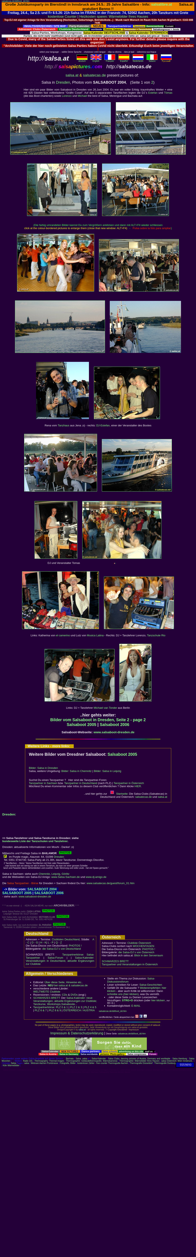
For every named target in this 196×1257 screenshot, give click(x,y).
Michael (82, 95)
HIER (138, 786)
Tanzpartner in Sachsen (43, 783)
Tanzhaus (63, 425)
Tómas (168, 92)
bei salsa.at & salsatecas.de (68, 985)
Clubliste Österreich (139, 942)
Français (109, 60)
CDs (64, 994)
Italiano (152, 60)
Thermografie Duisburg (165, 1063)
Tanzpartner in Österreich (129, 783)
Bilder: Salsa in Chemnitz (76, 771)
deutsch (82, 60)
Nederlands (138, 60)
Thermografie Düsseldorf (141, 1063)
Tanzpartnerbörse (43, 1007)
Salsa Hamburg (179, 1058)
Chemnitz (44, 873)
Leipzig (55, 873)
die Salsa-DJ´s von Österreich (136, 952)
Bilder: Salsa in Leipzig (107, 771)
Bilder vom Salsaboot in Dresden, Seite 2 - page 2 (98, 719)
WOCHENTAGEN (143, 946)
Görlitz (66, 873)
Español (124, 60)
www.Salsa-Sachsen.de (65, 877)
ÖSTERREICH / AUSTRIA (79, 1010)
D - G (34, 942)
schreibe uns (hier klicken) (123, 994)
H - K (43, 942)
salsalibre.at (161, 4)
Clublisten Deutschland (66, 939)
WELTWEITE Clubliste (46, 991)
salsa (84, 1058)
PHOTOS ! (75, 945)
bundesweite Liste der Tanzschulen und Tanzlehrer (35, 841)
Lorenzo (67, 95)
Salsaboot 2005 (81, 724)
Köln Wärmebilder (11, 1065)
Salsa (78, 1058)
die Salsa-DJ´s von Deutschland (61, 948)
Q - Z (59, 942)
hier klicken (158, 1000)
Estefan (152, 92)
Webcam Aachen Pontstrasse (44, 1063)
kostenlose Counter (62, 16)
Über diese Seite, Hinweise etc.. (64, 982)
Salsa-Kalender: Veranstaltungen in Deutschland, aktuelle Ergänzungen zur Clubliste (60, 960)
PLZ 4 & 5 (90, 1007)
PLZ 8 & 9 (55, 1010)
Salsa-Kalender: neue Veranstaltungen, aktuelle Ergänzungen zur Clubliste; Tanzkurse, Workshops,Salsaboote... (65, 1001)
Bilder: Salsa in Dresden (43, 767)
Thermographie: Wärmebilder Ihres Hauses (139, 1061)
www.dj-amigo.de (96, 877)
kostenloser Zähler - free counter (92, 1063)
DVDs (74, 994)
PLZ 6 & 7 (41, 1010)
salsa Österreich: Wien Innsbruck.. (177, 1061)
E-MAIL (135, 1005)
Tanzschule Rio (156, 635)
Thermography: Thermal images (49, 1061)
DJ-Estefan (103, 425)
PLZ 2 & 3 (76, 1007)
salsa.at (71, 75)
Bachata (70, 1058)
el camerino (63, 635)
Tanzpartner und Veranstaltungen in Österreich (130, 964)
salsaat (162, 796)
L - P (51, 942)
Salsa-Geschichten (150, 984)
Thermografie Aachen (118, 1063)
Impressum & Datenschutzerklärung (76, 1033)
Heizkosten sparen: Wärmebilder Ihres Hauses (113, 16)
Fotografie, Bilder (68, 1063)
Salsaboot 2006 (114, 724)
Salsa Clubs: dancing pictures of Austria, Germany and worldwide (139, 1058)
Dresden (63, 82)
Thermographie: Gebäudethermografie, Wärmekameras (91, 1061)
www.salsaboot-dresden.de (114, 732)
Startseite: (119, 793)
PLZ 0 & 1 (62, 1007)
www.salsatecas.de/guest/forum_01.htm (111, 883)
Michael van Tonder (105, 707)
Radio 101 (28, 1061)
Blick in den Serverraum (148, 955)
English (96, 60)
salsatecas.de (94, 75)
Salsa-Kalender (99, 1058)
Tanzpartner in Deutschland (80, 783)
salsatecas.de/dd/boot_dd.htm (15, 1)
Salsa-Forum (55, 957)
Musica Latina (95, 635)
